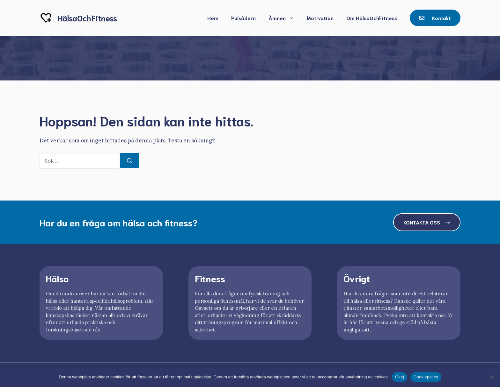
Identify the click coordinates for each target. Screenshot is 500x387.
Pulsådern (243, 17)
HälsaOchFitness (87, 17)
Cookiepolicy (426, 377)
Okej (399, 377)
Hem (212, 17)
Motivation (320, 17)
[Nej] (492, 377)
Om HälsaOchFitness (371, 17)
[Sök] (129, 160)
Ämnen (284, 17)
